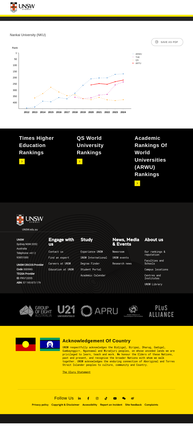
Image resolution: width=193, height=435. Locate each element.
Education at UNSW (61, 281)
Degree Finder (90, 275)
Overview (47, 20)
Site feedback (133, 416)
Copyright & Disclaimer (65, 416)
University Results (80, 20)
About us (154, 251)
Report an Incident (111, 416)
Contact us (55, 263)
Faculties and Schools (154, 274)
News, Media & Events (125, 254)
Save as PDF (169, 53)
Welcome (22, 20)
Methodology (25, 28)
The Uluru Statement (76, 383)
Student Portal (91, 281)
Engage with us (61, 254)
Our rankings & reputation (155, 265)
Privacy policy (40, 416)
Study (87, 251)
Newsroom (118, 263)
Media (148, 20)
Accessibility (89, 416)
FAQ (50, 28)
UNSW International (94, 269)
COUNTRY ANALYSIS (119, 20)
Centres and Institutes (153, 288)
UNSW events (120, 269)
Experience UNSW (92, 263)
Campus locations (156, 281)
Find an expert (58, 269)
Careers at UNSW (59, 275)
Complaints (151, 416)
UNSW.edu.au (30, 234)
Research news (122, 275)
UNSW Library (153, 296)
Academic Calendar (93, 287)
